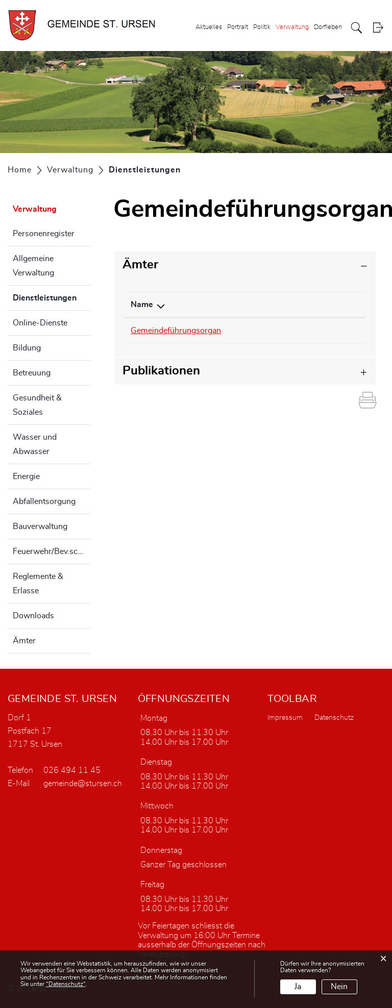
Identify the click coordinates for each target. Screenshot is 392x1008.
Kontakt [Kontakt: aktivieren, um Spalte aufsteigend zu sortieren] (321, 304)
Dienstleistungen (51, 296)
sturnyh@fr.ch (332, 330)
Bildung (27, 348)
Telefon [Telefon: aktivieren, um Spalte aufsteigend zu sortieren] (250, 304)
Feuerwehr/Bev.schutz (51, 551)
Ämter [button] (140, 265)
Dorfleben (328, 27)
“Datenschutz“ (65, 984)
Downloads (33, 616)
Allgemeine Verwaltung (33, 266)
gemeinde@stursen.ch (82, 783)
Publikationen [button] (161, 371)
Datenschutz (334, 717)
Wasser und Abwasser (35, 444)
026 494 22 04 (264, 330)
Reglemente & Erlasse (38, 583)
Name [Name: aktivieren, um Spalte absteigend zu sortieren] (142, 304)
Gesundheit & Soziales (37, 405)
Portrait (237, 27)
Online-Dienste (40, 323)
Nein (339, 986)
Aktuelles (208, 27)
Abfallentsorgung (44, 501)
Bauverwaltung (40, 526)
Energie (26, 476)
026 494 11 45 (72, 770)
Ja (298, 986)
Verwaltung (292, 27)
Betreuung (32, 373)
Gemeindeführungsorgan (176, 330)
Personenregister (44, 234)
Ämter (24, 641)
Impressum (285, 717)
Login (378, 27)
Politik (262, 27)
